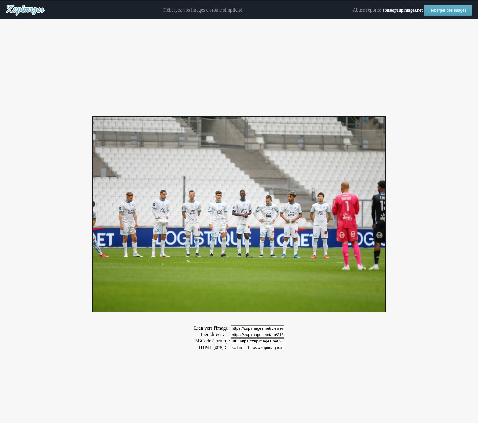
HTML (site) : (212, 347)
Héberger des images (448, 10)
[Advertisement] (239, 68)
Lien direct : (212, 334)
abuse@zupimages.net (402, 10)
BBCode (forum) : (212, 340)
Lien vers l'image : (212, 328)
